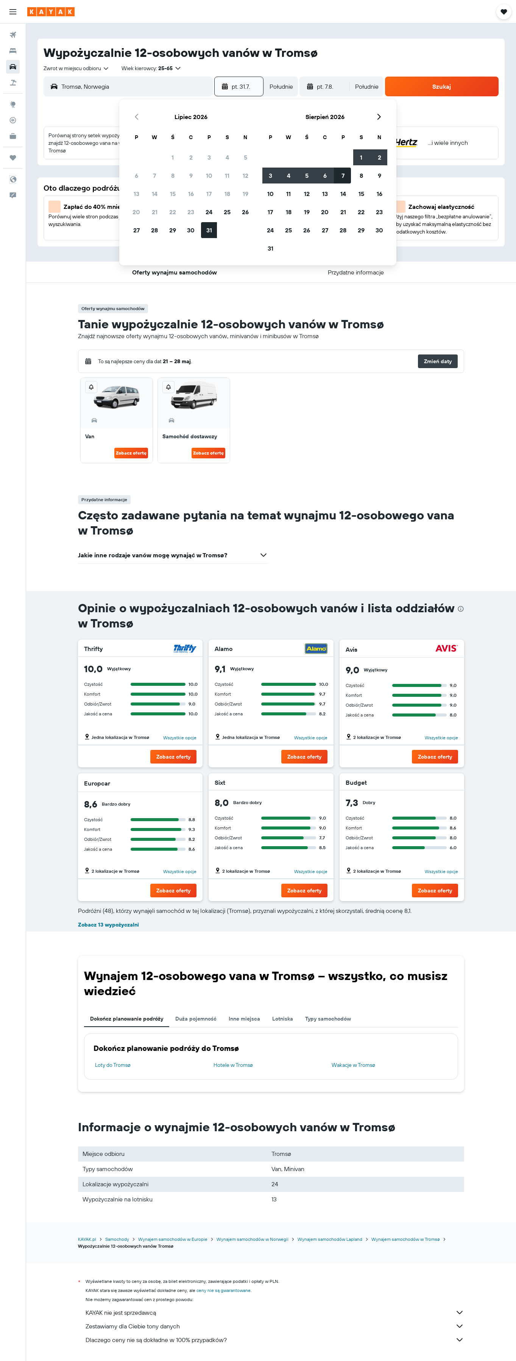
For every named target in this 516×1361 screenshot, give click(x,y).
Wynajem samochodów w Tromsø (405, 1239)
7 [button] (154, 175)
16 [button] (191, 194)
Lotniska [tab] (282, 1018)
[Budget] (446, 782)
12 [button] (245, 175)
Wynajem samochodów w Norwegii (252, 1239)
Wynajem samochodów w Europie (172, 1239)
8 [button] (173, 175)
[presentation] (460, 608)
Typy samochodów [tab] (328, 1018)
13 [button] (136, 194)
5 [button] (245, 157)
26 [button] (245, 212)
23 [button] (190, 212)
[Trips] (13, 157)
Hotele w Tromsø (233, 1065)
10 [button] (209, 175)
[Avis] (446, 649)
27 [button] (136, 230)
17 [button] (209, 194)
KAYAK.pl (87, 1239)
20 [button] (136, 212)
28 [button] (154, 230)
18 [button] (227, 194)
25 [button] (227, 212)
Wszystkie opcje (179, 737)
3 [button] (209, 157)
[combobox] (76, 68)
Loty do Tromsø (113, 1065)
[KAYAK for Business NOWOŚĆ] (13, 136)
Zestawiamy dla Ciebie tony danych (275, 1326)
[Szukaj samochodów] (13, 66)
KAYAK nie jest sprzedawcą (275, 1312)
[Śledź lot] (13, 120)
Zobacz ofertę (131, 453)
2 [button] (191, 157)
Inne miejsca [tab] (244, 1018)
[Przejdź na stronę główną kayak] (51, 11)
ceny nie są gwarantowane (223, 1290)
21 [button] (154, 212)
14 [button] (154, 194)
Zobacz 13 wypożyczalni (108, 924)
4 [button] (227, 157)
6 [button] (136, 175)
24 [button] (209, 212)
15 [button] (173, 194)
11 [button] (227, 175)
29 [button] (172, 230)
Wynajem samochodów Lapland (330, 1239)
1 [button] (172, 157)
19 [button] (245, 194)
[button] (13, 11)
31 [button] (209, 230)
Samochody (117, 1239)
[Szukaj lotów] (13, 34)
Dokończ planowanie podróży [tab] (126, 1018)
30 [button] (191, 230)
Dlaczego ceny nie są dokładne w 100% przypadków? (275, 1339)
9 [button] (191, 175)
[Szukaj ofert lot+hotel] (13, 82)
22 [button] (172, 212)
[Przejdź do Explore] (13, 104)
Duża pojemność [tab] (196, 1018)
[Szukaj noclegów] (13, 50)
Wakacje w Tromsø (353, 1065)
